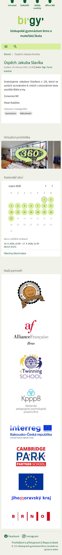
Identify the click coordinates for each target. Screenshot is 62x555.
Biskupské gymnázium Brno (32, 546)
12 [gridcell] (24, 212)
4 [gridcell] (17, 206)
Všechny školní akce (15, 253)
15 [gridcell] (44, 212)
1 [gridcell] (44, 199)
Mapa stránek (50, 542)
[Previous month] (45, 186)
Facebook (11, 536)
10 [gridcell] (11, 212)
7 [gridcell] (37, 206)
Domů (7, 54)
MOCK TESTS (10, 246)
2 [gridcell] (50, 199)
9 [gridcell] (50, 206)
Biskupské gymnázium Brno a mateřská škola (31, 31)
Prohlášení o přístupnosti (26, 542)
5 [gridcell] (24, 206)
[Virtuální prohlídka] (31, 155)
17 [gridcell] (11, 218)
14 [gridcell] (38, 212)
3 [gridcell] (11, 206)
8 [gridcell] (44, 206)
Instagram (30, 536)
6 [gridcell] (31, 206)
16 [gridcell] (51, 212)
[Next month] (52, 186)
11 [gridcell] (18, 212)
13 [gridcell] (31, 212)
